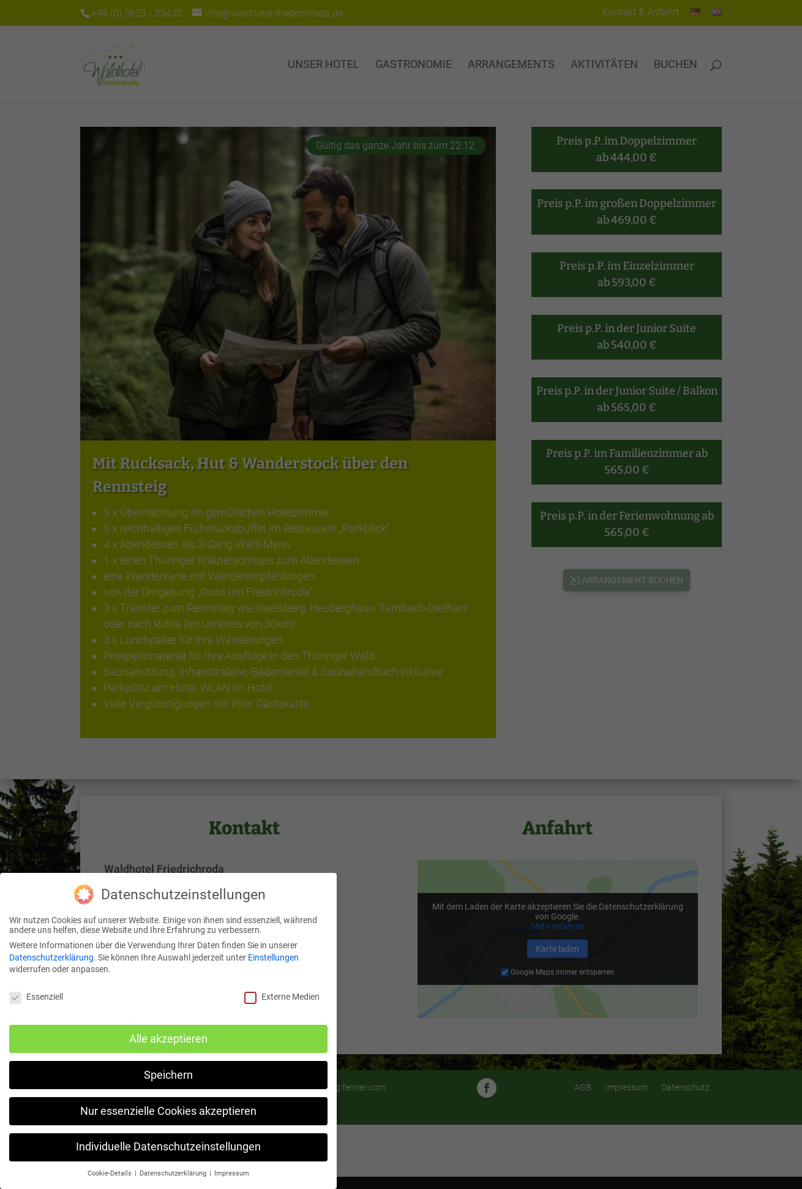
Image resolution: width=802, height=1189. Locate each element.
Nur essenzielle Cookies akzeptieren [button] (168, 1111)
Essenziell (36, 997)
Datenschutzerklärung (51, 957)
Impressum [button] (231, 1173)
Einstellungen (273, 957)
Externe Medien (282, 997)
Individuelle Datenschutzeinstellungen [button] (168, 1147)
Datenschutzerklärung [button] (174, 1173)
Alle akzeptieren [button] (168, 1039)
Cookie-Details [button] (110, 1173)
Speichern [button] (168, 1075)
